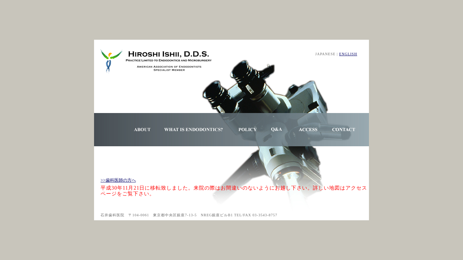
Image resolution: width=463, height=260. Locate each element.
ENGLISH (348, 54)
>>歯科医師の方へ (118, 180)
